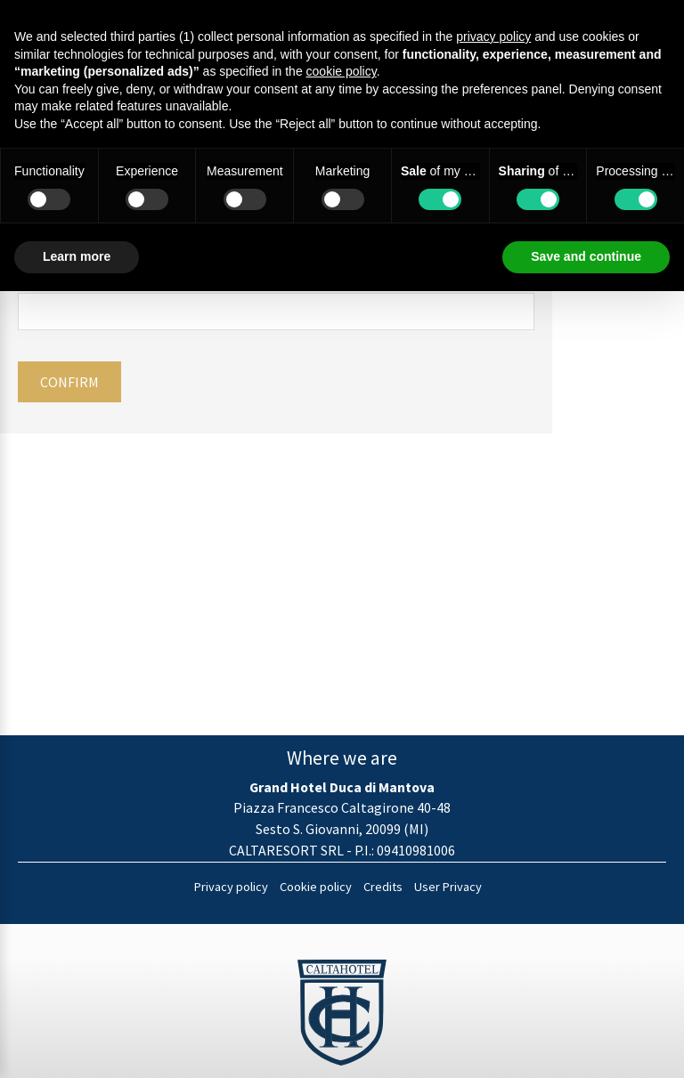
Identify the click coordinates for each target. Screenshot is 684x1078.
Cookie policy (316, 886)
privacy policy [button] (493, 36)
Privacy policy (231, 886)
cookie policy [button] (341, 71)
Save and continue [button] (586, 256)
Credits (383, 886)
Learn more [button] (76, 256)
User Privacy (448, 886)
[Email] (276, 311)
